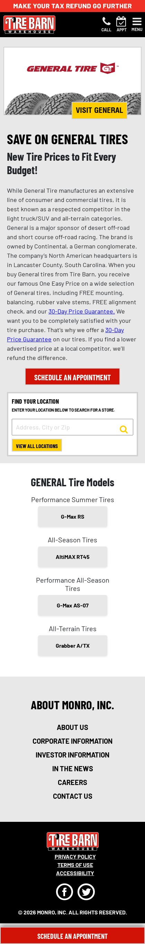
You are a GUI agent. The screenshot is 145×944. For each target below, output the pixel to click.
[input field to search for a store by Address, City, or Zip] (72, 427)
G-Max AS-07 (73, 605)
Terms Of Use (75, 864)
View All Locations (37, 446)
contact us (72, 796)
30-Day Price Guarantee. (81, 311)
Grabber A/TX (73, 645)
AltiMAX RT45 (73, 556)
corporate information (72, 741)
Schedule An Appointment (72, 936)
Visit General (99, 110)
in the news (72, 768)
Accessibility (75, 873)
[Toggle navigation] (137, 24)
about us (72, 727)
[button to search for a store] (124, 429)
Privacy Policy (75, 856)
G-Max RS (72, 516)
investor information (72, 755)
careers (72, 782)
